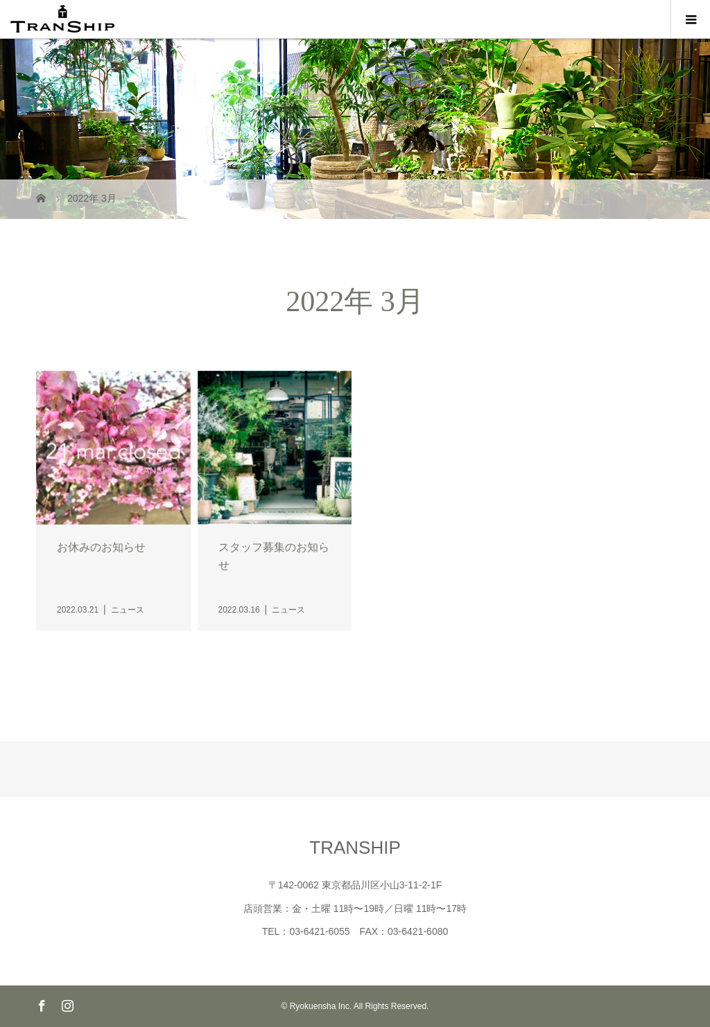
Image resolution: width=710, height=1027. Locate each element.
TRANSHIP (354, 847)
